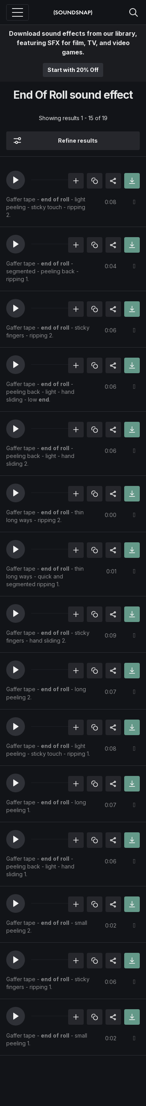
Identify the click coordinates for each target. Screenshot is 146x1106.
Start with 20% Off (73, 69)
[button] (15, 180)
